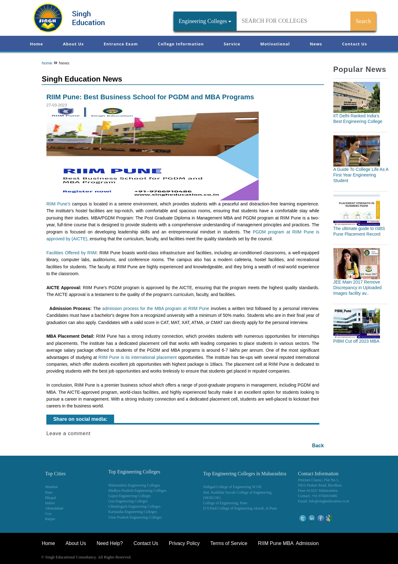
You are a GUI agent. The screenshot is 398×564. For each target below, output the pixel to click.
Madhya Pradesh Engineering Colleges (137, 490)
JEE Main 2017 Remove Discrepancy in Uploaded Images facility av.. (357, 288)
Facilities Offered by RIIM (71, 252)
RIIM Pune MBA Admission (288, 543)
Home (36, 44)
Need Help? (110, 543)
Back (318, 445)
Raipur (50, 519)
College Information (181, 44)
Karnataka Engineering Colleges (132, 512)
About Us (73, 44)
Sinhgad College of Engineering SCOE (232, 487)
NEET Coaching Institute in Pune (317, 557)
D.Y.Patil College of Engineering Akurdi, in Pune (240, 508)
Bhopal (50, 498)
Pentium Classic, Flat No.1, (318, 480)
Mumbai (51, 487)
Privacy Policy (184, 543)
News (316, 44)
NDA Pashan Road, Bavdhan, (320, 485)
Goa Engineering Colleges (128, 501)
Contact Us (354, 44)
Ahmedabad (54, 508)
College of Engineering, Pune (225, 503)
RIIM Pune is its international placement (138, 357)
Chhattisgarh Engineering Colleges (134, 506)
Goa (48, 513)
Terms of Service (228, 543)
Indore (50, 503)
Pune (49, 492)
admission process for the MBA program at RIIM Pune (155, 308)
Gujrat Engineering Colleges (129, 496)
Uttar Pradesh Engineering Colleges (135, 517)
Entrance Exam (121, 44)
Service (232, 44)
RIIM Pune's (58, 203)
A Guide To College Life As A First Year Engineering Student (360, 175)
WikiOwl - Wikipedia (371, 557)
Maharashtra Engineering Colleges (134, 485)
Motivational (275, 44)
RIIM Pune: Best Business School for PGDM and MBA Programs (150, 97)
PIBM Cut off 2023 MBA (356, 341)
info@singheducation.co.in (329, 501)
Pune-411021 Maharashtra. (318, 490)
